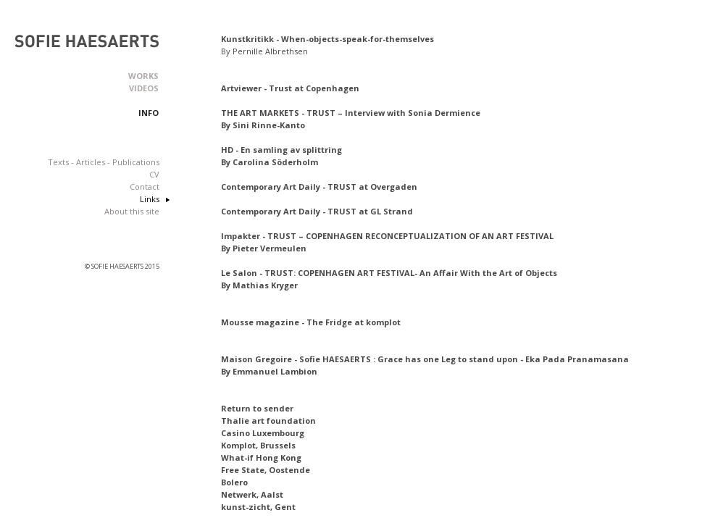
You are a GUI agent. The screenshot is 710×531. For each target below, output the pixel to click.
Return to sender (257, 408)
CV (154, 174)
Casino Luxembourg (262, 432)
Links (149, 198)
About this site (131, 211)
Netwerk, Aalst (252, 494)
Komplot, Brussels (258, 445)
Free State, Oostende (265, 469)
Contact (144, 186)
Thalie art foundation (268, 420)
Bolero (234, 482)
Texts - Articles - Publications (103, 161)
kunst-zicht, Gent (258, 506)
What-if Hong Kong (261, 457)
